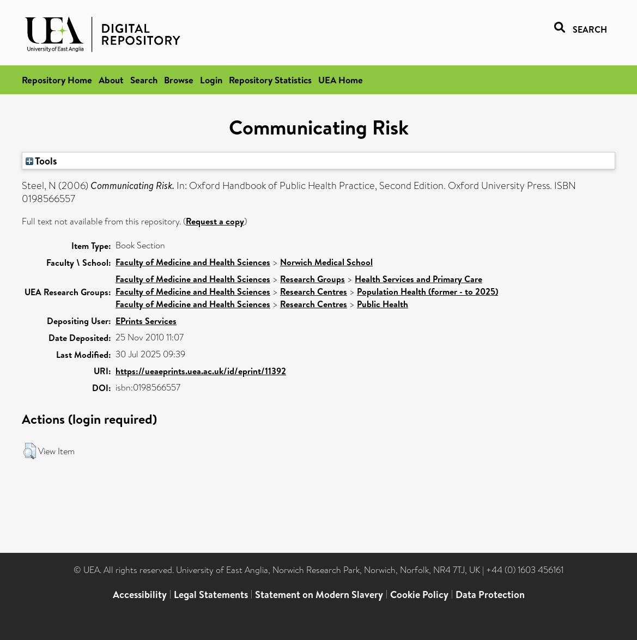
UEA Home (340, 80)
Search (143, 80)
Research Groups (312, 279)
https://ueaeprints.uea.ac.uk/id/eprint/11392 (201, 371)
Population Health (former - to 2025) (427, 291)
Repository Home (57, 80)
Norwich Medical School (326, 262)
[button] (29, 451)
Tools (41, 161)
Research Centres (313, 291)
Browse (178, 80)
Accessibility (140, 594)
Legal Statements (211, 594)
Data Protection (490, 594)
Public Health (382, 304)
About (111, 80)
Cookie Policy (419, 594)
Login (211, 80)
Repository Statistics (270, 80)
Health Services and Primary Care (418, 279)
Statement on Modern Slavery (319, 594)
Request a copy (215, 221)
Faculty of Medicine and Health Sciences (193, 262)
